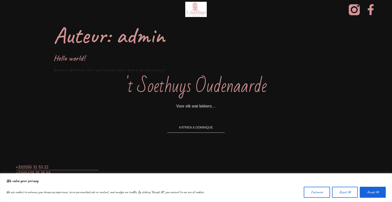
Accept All (372, 192)
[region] (196, 187)
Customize (317, 192)
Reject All (344, 192)
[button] (195, 126)
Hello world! (69, 58)
